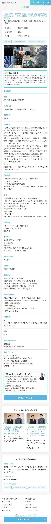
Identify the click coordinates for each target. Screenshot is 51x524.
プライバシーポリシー (33, 510)
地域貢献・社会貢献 (19, 41)
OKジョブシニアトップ (9, 499)
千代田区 (14, 479)
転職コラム (29, 502)
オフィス (13, 467)
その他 (6, 467)
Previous (4, 424)
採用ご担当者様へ (31, 507)
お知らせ (28, 504)
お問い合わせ (6, 510)
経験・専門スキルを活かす (36, 41)
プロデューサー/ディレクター (25, 469)
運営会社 (5, 507)
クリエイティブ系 (24, 467)
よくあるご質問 (7, 504)
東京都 (6, 479)
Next (47, 424)
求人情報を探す (30, 499)
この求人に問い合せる (25, 398)
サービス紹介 (6, 502)
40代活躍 (7, 41)
